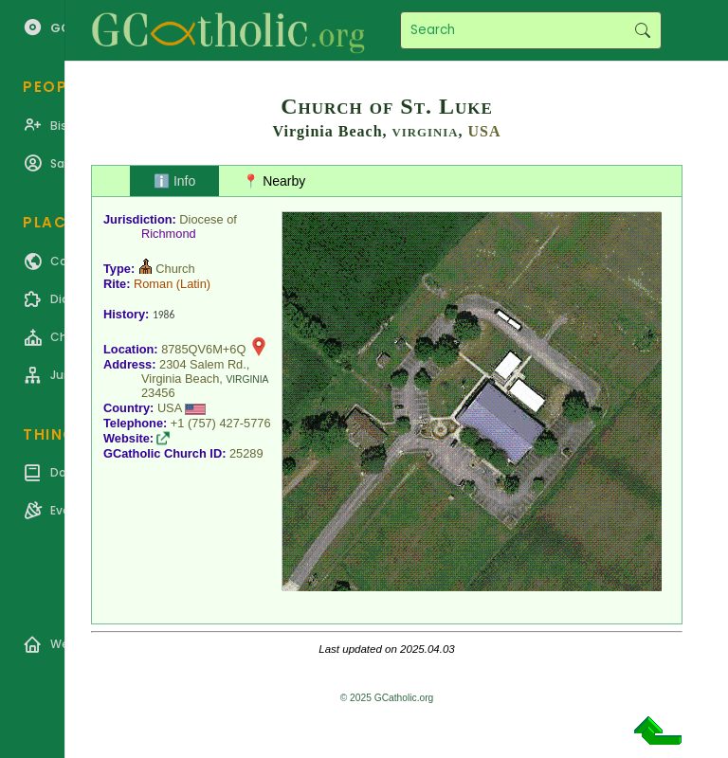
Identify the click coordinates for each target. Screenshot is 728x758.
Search (642, 30)
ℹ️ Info (174, 181)
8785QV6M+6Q (203, 349)
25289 (246, 453)
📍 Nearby (274, 181)
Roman (153, 284)
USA (483, 131)
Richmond (168, 233)
